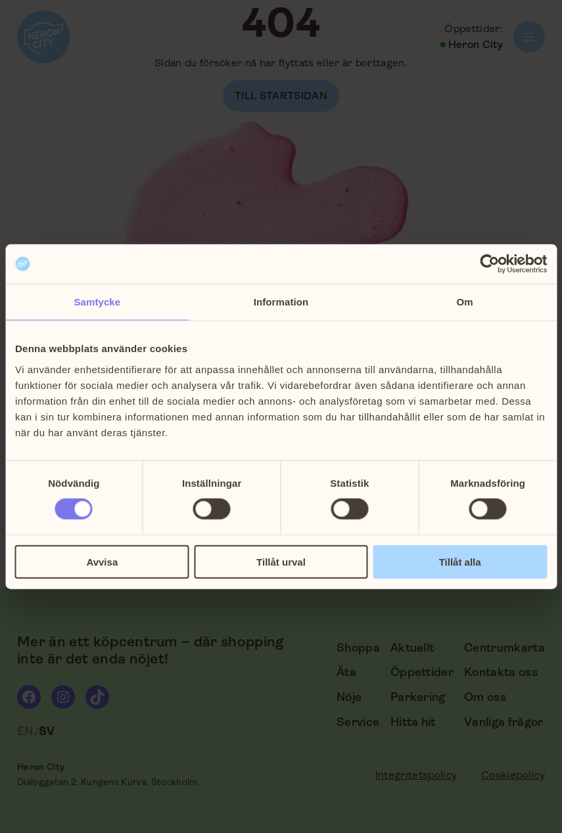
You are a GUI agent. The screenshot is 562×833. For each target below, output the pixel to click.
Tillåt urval (281, 561)
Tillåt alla (460, 561)
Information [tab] (281, 301)
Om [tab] (465, 301)
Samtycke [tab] (97, 301)
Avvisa (102, 561)
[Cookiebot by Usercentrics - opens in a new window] (489, 264)
